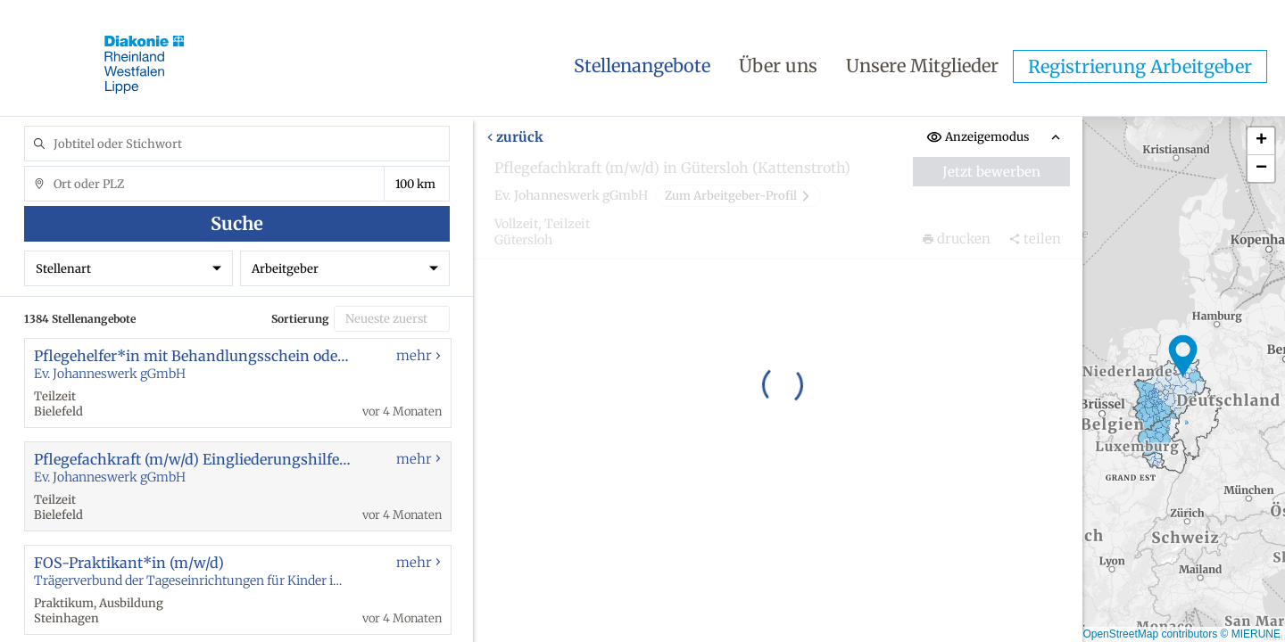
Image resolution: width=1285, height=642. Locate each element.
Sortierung (300, 318)
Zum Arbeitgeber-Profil (738, 195)
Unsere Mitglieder (922, 65)
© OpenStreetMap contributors (1144, 634)
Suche (237, 223)
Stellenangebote (642, 65)
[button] (1183, 356)
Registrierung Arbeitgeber (1140, 66)
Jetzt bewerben (991, 171)
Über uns (778, 65)
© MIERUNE (1250, 634)
